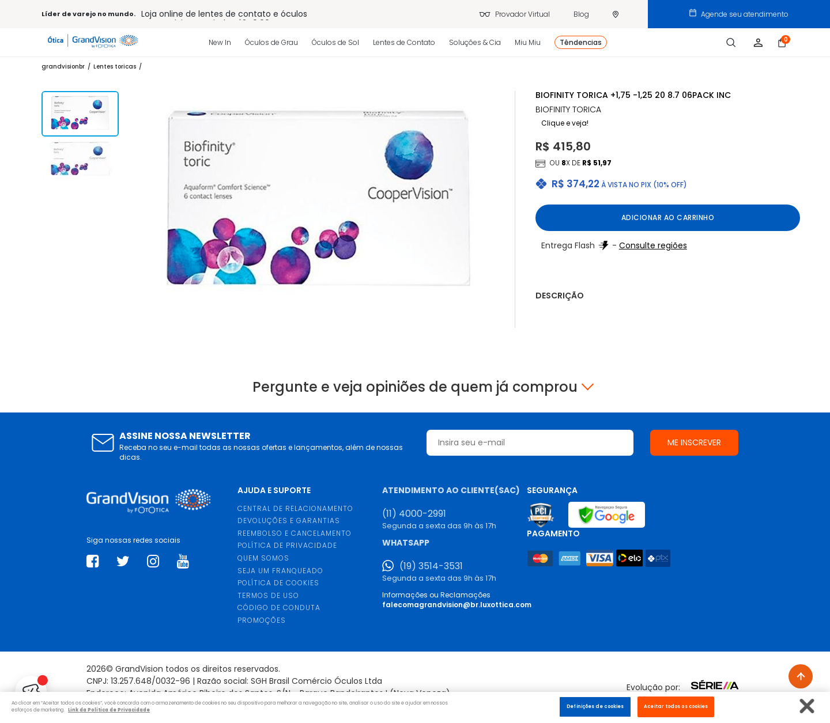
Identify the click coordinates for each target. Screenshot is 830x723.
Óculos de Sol (335, 42)
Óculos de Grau (271, 42)
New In (220, 42)
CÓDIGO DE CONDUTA (278, 607)
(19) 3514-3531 (431, 566)
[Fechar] (807, 706)
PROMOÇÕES (261, 620)
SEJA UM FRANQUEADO (280, 571)
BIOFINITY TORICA (568, 109)
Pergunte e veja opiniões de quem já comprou (415, 387)
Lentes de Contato (404, 42)
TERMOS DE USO (268, 595)
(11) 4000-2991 (414, 514)
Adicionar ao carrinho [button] (668, 217)
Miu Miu (528, 42)
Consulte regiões (653, 245)
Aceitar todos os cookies (676, 706)
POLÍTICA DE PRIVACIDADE (287, 545)
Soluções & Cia (475, 42)
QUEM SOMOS (263, 558)
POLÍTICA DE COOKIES (278, 583)
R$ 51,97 (597, 163)
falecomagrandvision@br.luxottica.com (456, 605)
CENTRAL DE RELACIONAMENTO (295, 508)
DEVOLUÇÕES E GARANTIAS (288, 520)
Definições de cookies (595, 706)
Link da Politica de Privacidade (109, 709)
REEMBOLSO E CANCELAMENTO (294, 533)
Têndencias (581, 42)
